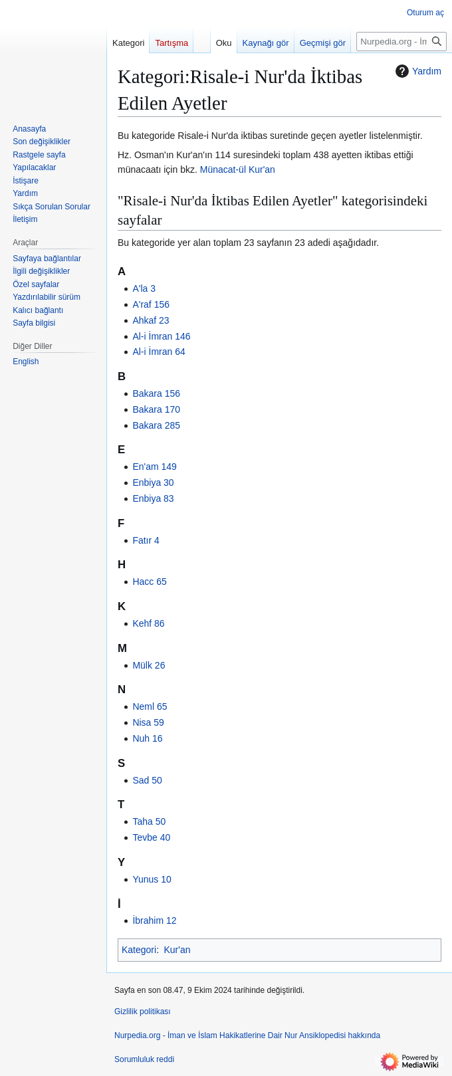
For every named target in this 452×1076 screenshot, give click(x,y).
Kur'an (177, 949)
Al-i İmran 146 (161, 336)
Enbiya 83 (152, 498)
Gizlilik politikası (142, 1011)
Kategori (139, 949)
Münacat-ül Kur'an (237, 169)
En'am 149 (154, 466)
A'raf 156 (151, 304)
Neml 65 (149, 706)
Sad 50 (147, 780)
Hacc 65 (149, 581)
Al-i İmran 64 (158, 351)
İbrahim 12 (154, 920)
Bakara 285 (156, 425)
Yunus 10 (151, 879)
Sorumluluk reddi (144, 1059)
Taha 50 (149, 821)
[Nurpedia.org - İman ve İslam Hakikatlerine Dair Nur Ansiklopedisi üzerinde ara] (401, 41)
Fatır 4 (145, 540)
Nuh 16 (147, 738)
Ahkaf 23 (150, 320)
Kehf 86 (148, 623)
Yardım (416, 71)
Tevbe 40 (151, 837)
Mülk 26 (148, 665)
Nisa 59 (148, 722)
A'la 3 (144, 288)
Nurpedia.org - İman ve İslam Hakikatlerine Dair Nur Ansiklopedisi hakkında (247, 1035)
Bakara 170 (156, 409)
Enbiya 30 (152, 482)
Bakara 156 (156, 393)
